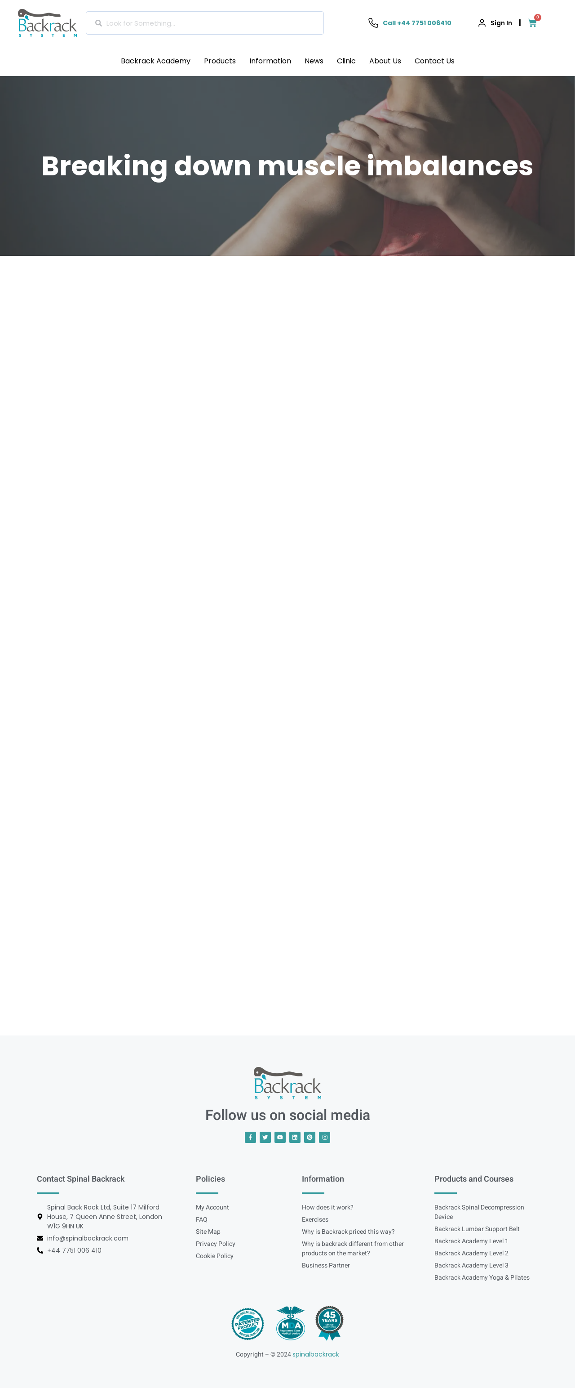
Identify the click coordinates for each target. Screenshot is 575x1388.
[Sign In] (482, 23)
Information (270, 61)
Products (220, 61)
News (314, 61)
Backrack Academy (155, 61)
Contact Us (435, 61)
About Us (385, 61)
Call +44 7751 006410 (417, 22)
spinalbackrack (315, 1353)
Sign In (501, 22)
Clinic (346, 61)
